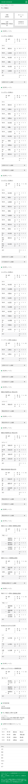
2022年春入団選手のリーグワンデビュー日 (11, 719)
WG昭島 (10, 289)
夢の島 (21, 737)
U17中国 (10, 638)
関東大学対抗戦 (5, 469)
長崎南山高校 (4, 23)
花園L (9, 61)
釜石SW (10, 48)
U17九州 (12, 625)
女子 (2, 766)
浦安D (9, 197)
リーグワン (4, 36)
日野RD (10, 118)
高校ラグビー (5, 558)
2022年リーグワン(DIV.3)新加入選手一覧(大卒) (12, 717)
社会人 (2, 760)
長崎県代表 (18, 668)
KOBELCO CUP (5, 625)
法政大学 (10, 454)
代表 (2, 755)
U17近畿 (10, 650)
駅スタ (21, 731)
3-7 (15, 57)
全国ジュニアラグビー (7, 668)
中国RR (10, 293)
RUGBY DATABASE (6, 2)
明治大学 (14, 392)
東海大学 (10, 404)
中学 (2, 763)
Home (2, 5)
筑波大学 (10, 449)
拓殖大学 (10, 445)
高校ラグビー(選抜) (6, 526)
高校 (2, 752)
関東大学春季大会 (6, 392)
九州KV (6, 5)
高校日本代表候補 (5, 708)
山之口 (21, 740)
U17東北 (10, 644)
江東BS (9, 109)
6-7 (15, 228)
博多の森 (22, 734)
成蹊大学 (10, 483)
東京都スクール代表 (10, 682)
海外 (2, 757)
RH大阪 (10, 57)
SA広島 (9, 298)
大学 (2, 749)
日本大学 (10, 458)
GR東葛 (10, 53)
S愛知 (9, 113)
